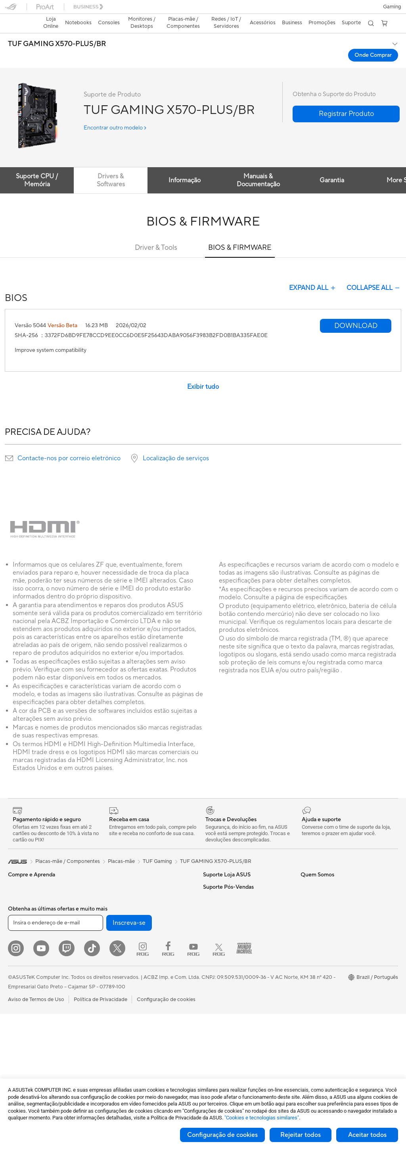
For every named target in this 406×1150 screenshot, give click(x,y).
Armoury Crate (318, 932)
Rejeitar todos (300, 1135)
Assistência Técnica (323, 980)
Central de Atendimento (231, 896)
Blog (208, 1004)
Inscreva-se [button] (129, 1059)
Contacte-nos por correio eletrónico (69, 444)
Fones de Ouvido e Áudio (133, 1004)
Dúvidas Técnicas (321, 968)
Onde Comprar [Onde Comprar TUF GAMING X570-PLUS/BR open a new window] (373, 41)
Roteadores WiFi (124, 945)
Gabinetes (116, 873)
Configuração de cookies (222, 1135)
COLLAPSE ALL (374, 274)
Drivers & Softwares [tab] (112, 166)
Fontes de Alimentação (130, 885)
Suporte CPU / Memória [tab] (37, 166)
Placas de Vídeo (26, 1017)
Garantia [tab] (335, 166)
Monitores (20, 969)
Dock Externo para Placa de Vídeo (144, 920)
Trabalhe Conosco (224, 992)
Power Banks (119, 1028)
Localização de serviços (176, 444)
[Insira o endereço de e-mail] (55, 1059)
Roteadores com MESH (131, 956)
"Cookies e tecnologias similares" (261, 1118)
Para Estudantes (27, 921)
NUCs (15, 981)
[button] (10, 9)
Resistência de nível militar (331, 896)
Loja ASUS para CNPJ (228, 980)
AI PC (307, 873)
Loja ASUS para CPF (227, 968)
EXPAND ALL (313, 274)
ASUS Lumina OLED (324, 885)
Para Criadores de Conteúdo (41, 909)
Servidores (116, 968)
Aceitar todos (367, 1135)
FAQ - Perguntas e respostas (236, 873)
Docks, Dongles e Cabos (132, 1016)
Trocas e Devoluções (227, 885)
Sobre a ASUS (219, 933)
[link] (203, 10)
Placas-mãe (21, 1005)
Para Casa (20, 885)
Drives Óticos (120, 908)
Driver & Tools (156, 233)
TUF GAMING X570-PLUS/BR (57, 30)
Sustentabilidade (320, 908)
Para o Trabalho (26, 897)
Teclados (114, 993)
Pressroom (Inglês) (225, 945)
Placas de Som (121, 896)
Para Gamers (23, 933)
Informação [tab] (186, 166)
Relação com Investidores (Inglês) (242, 956)
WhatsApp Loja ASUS (229, 908)
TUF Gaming (157, 847)
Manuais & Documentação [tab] (261, 166)
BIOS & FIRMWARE (240, 233)
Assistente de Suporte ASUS (334, 956)
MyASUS (311, 920)
